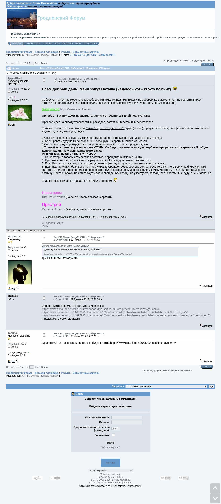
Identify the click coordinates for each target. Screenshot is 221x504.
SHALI (25, 55)
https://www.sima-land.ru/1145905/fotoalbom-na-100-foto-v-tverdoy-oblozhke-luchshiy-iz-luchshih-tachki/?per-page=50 (115, 312)
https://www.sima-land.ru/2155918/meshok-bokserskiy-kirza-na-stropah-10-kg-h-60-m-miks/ (87, 254)
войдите (63, 3)
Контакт (110, 462)
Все (37, 63)
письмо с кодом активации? (45, 6)
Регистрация (90, 43)
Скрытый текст (53, 197)
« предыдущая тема (176, 60)
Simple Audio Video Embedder (105, 482)
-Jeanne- (35, 55)
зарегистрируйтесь (87, 3)
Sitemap (127, 482)
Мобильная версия (110, 474)
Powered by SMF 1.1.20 (110, 477)
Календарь (67, 43)
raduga (45, 55)
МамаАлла (14, 236)
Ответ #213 (61, 336)
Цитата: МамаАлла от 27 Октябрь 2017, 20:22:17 (65, 246)
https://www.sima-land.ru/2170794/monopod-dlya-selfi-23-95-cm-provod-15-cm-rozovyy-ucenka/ (101, 309)
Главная (16, 43)
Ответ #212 (61, 299)
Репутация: (14, 88)
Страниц (12, 63)
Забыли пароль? (110, 447)
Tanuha (12, 332)
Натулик (54, 55)
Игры (57, 43)
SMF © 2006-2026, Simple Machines (110, 479)
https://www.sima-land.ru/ (75, 109)
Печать (207, 64)
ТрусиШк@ (15, 78)
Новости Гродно (33, 43)
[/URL (45, 225)
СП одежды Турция (52, 223)
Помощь (48, 43)
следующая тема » (202, 60)
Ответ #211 (61, 240)
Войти (78, 43)
